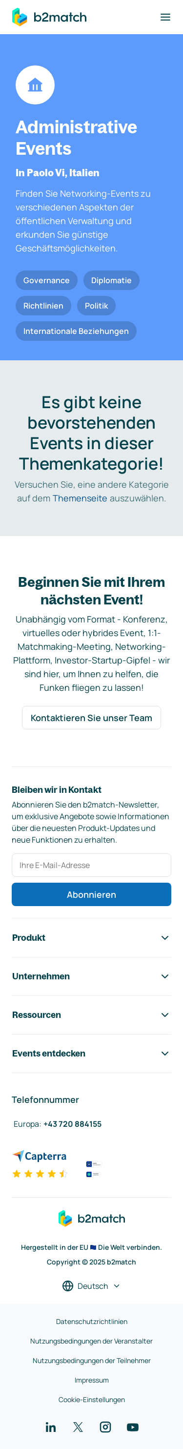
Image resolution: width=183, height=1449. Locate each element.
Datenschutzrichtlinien (91, 1321)
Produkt (91, 938)
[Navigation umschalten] (165, 17)
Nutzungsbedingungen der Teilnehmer (92, 1360)
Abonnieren (91, 894)
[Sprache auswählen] (91, 1286)
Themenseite (80, 498)
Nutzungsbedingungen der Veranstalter (91, 1341)
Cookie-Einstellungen (92, 1399)
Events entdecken (91, 1053)
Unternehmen (91, 976)
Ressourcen (91, 1015)
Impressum (92, 1380)
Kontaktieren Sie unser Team (91, 718)
